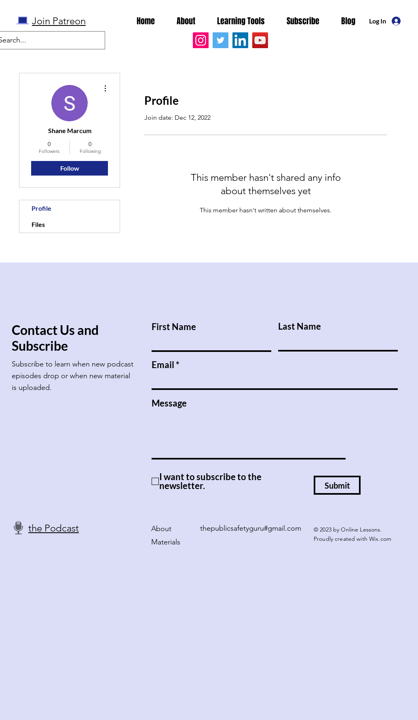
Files (38, 224)
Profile (41, 208)
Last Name (299, 326)
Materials (165, 542)
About (161, 528)
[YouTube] (260, 40)
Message (169, 403)
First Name (174, 326)
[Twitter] (220, 40)
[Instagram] (201, 40)
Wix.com (380, 538)
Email (163, 364)
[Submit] (337, 485)
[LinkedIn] (240, 40)
